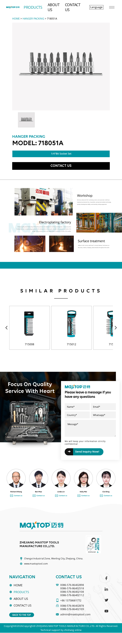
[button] (115, 328)
